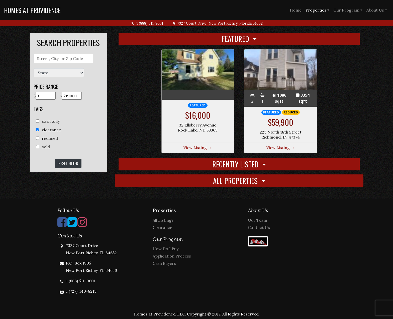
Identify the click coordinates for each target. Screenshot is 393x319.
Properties (316, 10)
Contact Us (259, 227)
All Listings (163, 220)
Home (296, 10)
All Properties (236, 180)
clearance (51, 129)
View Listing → (197, 147)
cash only (51, 121)
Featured (236, 38)
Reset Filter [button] (68, 163)
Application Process (172, 256)
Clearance (162, 227)
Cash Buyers (164, 263)
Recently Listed (236, 164)
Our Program (346, 10)
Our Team (257, 220)
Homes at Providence (32, 10)
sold (46, 146)
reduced (50, 138)
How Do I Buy (165, 248)
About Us (375, 10)
